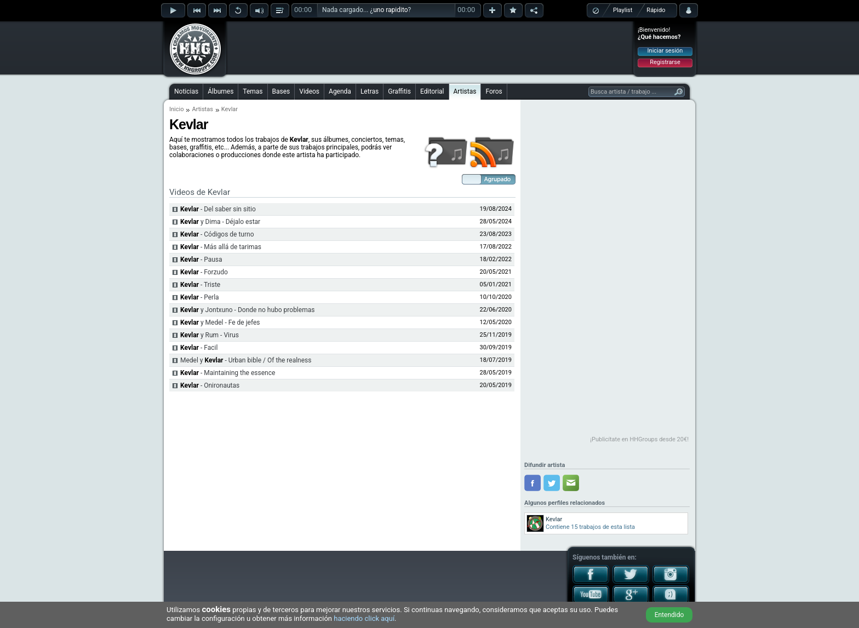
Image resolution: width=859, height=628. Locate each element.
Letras (369, 91)
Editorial (432, 91)
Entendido (669, 615)
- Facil (198, 348)
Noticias (186, 91)
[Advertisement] (430, 47)
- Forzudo (204, 272)
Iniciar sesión (665, 50)
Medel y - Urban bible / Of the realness (245, 360)
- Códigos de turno (217, 234)
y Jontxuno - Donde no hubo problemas (247, 310)
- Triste (200, 285)
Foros (493, 91)
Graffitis (399, 91)
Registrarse (665, 62)
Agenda (340, 91)
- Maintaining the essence (227, 373)
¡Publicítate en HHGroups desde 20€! (639, 439)
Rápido (655, 10)
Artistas (465, 91)
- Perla (199, 297)
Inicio (176, 109)
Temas (252, 91)
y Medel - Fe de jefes (220, 322)
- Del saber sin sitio (218, 209)
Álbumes (220, 91)
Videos (309, 91)
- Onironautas (209, 385)
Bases (281, 91)
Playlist (622, 10)
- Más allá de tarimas (220, 247)
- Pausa (201, 259)
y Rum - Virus (209, 335)
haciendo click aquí (364, 618)
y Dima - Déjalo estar (220, 222)
